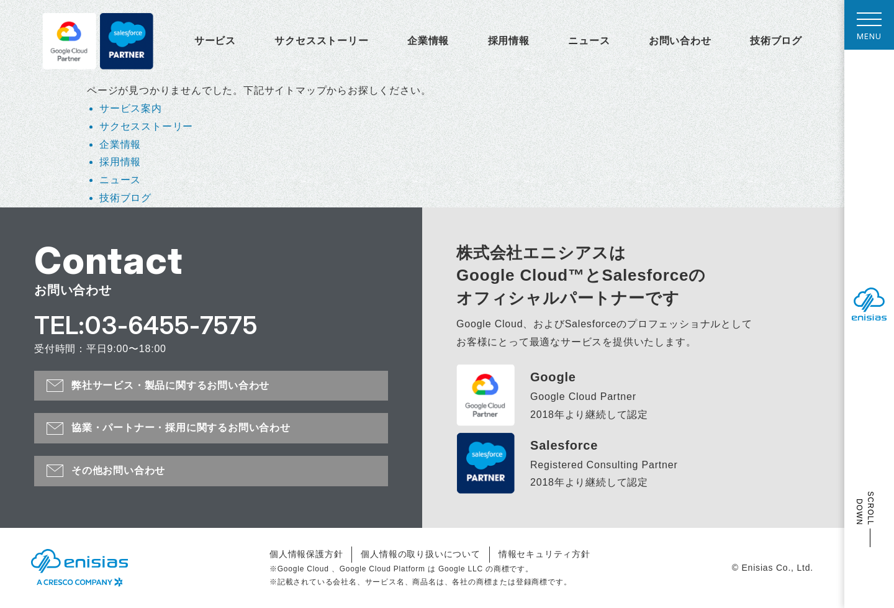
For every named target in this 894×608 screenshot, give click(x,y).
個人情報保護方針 (306, 554)
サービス (215, 40)
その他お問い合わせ (118, 470)
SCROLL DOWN (865, 508)
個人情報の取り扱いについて (420, 554)
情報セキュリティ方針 (544, 554)
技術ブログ (776, 40)
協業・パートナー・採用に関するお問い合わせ (181, 427)
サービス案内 (130, 108)
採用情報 (509, 40)
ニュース (589, 40)
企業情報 (428, 40)
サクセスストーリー (321, 40)
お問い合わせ (680, 40)
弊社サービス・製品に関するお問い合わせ (170, 385)
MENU (869, 30)
